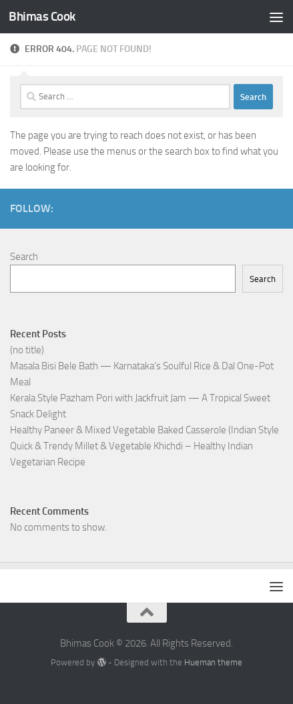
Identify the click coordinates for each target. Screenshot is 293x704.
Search (24, 257)
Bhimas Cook (42, 16)
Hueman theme (213, 662)
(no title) (27, 350)
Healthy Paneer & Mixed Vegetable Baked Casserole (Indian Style (144, 430)
